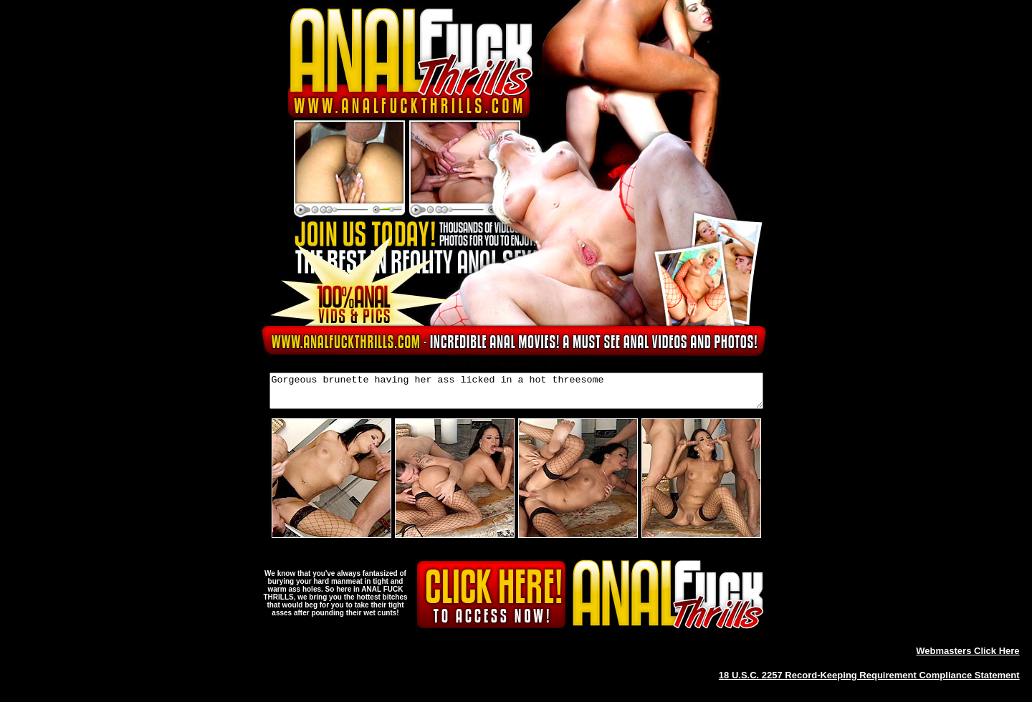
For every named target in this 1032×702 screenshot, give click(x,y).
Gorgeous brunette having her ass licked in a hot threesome (516, 393)
